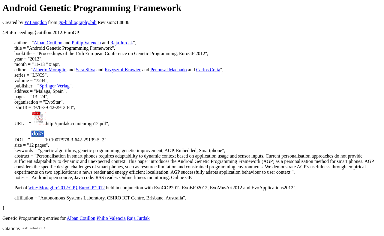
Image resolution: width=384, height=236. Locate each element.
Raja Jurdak (121, 42)
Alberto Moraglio (49, 69)
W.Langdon (35, 22)
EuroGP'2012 (92, 187)
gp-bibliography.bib (77, 22)
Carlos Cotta (208, 69)
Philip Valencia (86, 42)
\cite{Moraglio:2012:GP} (53, 187)
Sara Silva (85, 69)
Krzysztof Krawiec (123, 69)
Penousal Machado (168, 69)
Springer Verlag (54, 85)
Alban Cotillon (48, 42)
